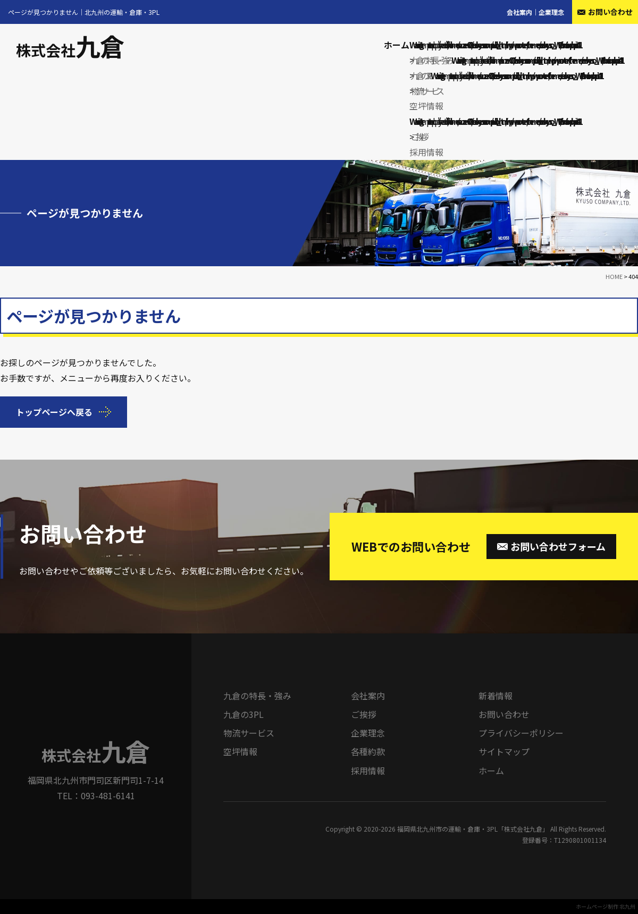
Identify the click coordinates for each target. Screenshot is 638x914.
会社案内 (519, 11)
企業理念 (551, 11)
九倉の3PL (420, 75)
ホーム (396, 44)
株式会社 (70, 50)
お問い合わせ (504, 714)
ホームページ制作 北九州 (605, 906)
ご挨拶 (418, 136)
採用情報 (426, 152)
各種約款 (368, 751)
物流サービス (425, 90)
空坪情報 (426, 105)
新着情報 (495, 695)
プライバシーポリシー (521, 732)
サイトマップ (504, 751)
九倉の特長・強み (430, 60)
